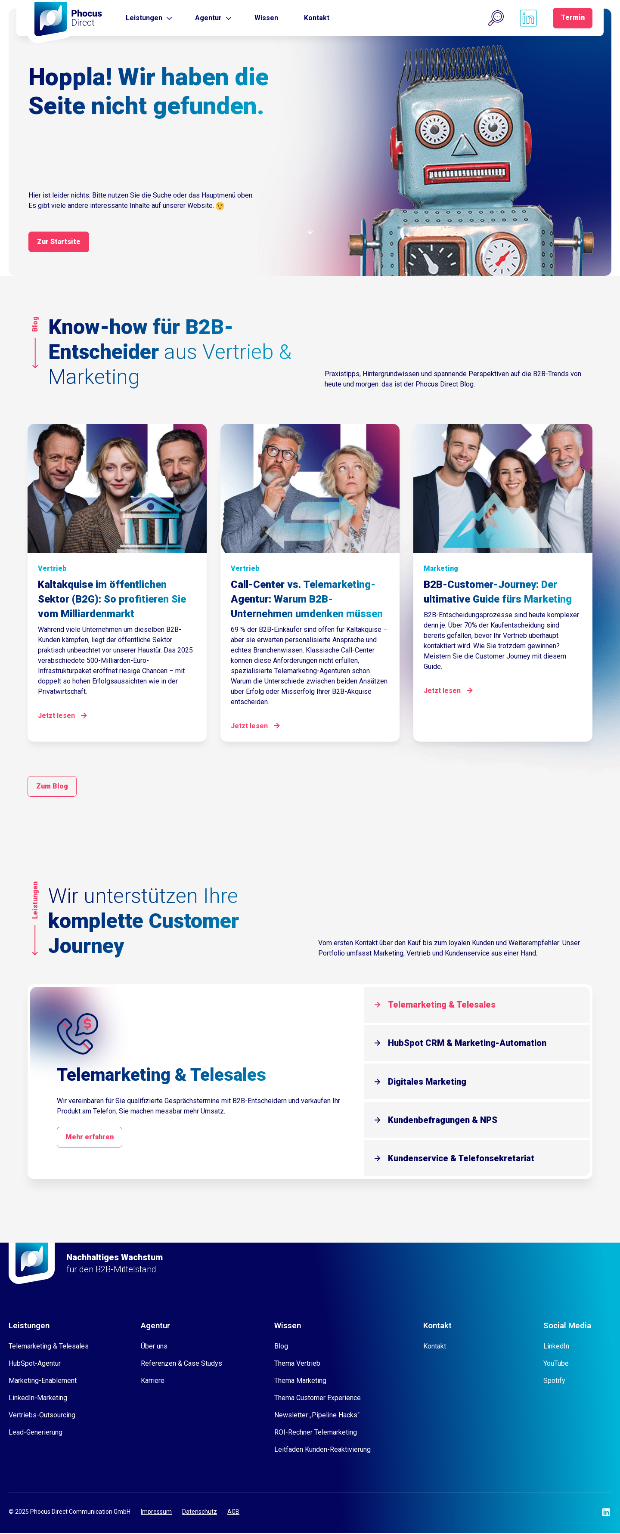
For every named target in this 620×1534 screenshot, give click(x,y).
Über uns (154, 1347)
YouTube (556, 1364)
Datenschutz (199, 1512)
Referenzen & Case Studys (181, 1364)
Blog (281, 1347)
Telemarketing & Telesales (444, 1004)
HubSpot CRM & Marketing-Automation (470, 1043)
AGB (233, 1512)
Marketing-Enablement (43, 1381)
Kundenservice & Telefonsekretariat (464, 1159)
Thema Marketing (300, 1381)
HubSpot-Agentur (35, 1364)
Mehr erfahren (90, 1137)
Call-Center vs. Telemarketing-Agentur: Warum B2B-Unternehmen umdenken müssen (307, 598)
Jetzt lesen (56, 715)
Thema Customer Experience (317, 1399)
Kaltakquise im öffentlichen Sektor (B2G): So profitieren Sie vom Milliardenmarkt (112, 598)
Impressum (156, 1512)
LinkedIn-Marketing (38, 1399)
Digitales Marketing (430, 1081)
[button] (494, 18)
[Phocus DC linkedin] (527, 18)
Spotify (554, 1381)
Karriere (152, 1381)
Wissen (266, 18)
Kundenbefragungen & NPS (445, 1120)
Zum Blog (52, 785)
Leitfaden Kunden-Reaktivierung (322, 1450)
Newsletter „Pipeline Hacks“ (317, 1416)
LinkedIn (556, 1347)
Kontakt (316, 18)
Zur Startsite (59, 242)
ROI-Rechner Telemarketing (315, 1433)
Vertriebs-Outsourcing (42, 1416)
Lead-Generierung (35, 1433)
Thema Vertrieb (297, 1364)
